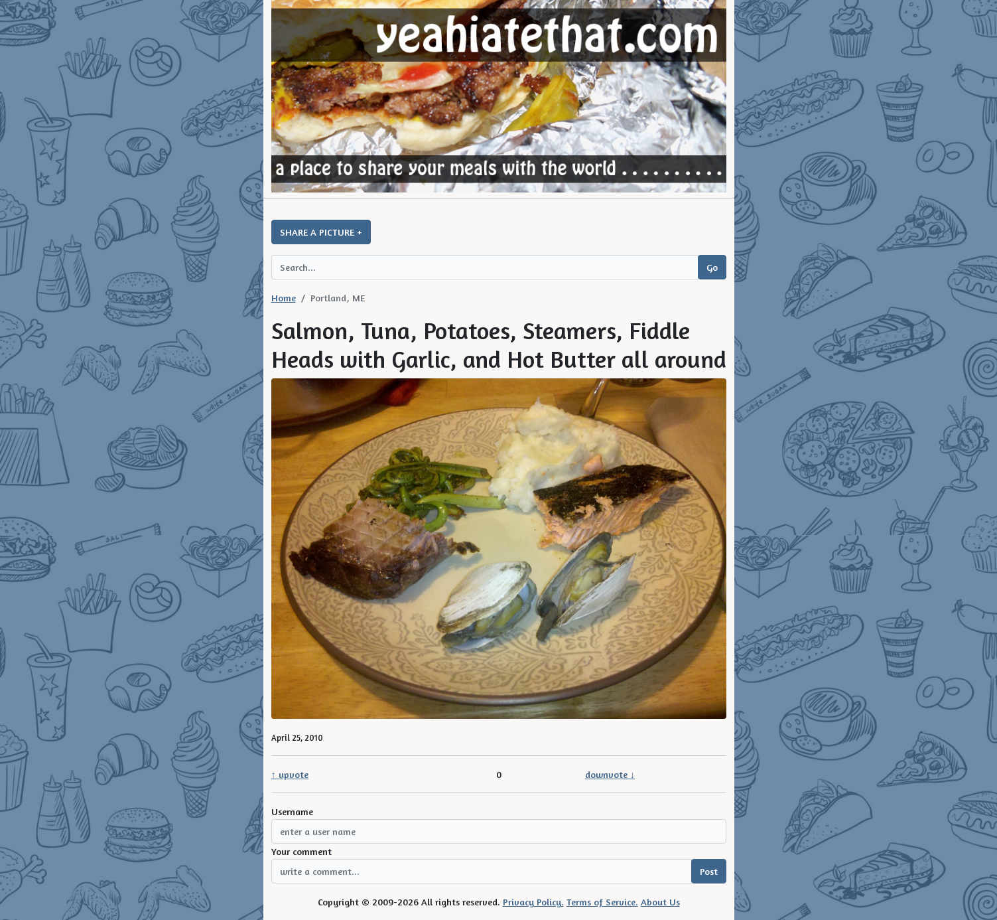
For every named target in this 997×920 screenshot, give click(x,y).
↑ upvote (289, 774)
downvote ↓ (610, 774)
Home (283, 297)
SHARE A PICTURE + (321, 232)
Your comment (301, 851)
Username (292, 811)
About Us (660, 901)
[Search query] (484, 267)
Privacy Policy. (533, 901)
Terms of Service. (602, 901)
